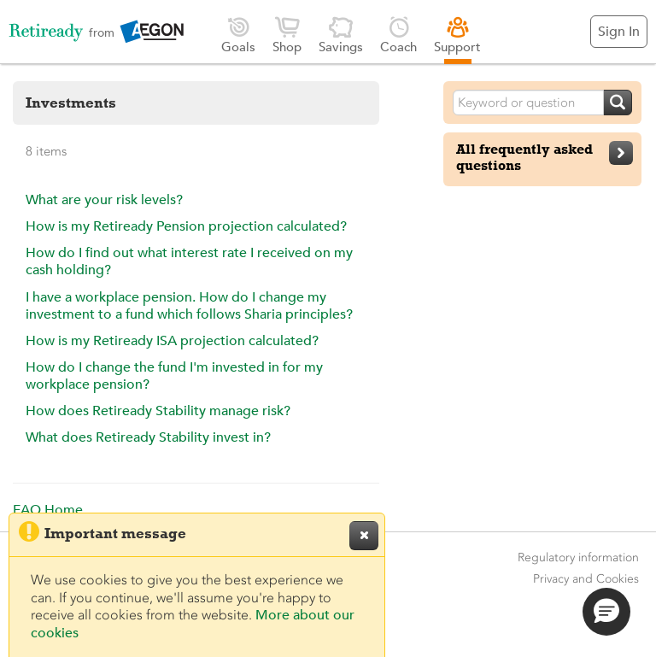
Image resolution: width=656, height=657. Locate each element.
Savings (341, 35)
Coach (398, 35)
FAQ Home (48, 510)
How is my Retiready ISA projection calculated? (172, 340)
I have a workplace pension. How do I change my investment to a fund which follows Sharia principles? (189, 306)
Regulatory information (578, 557)
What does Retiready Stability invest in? (148, 437)
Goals (238, 35)
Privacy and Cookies (586, 579)
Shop (287, 35)
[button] (606, 612)
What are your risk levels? (104, 199)
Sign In (619, 31)
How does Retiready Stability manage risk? (158, 410)
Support (457, 35)
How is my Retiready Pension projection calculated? (186, 226)
